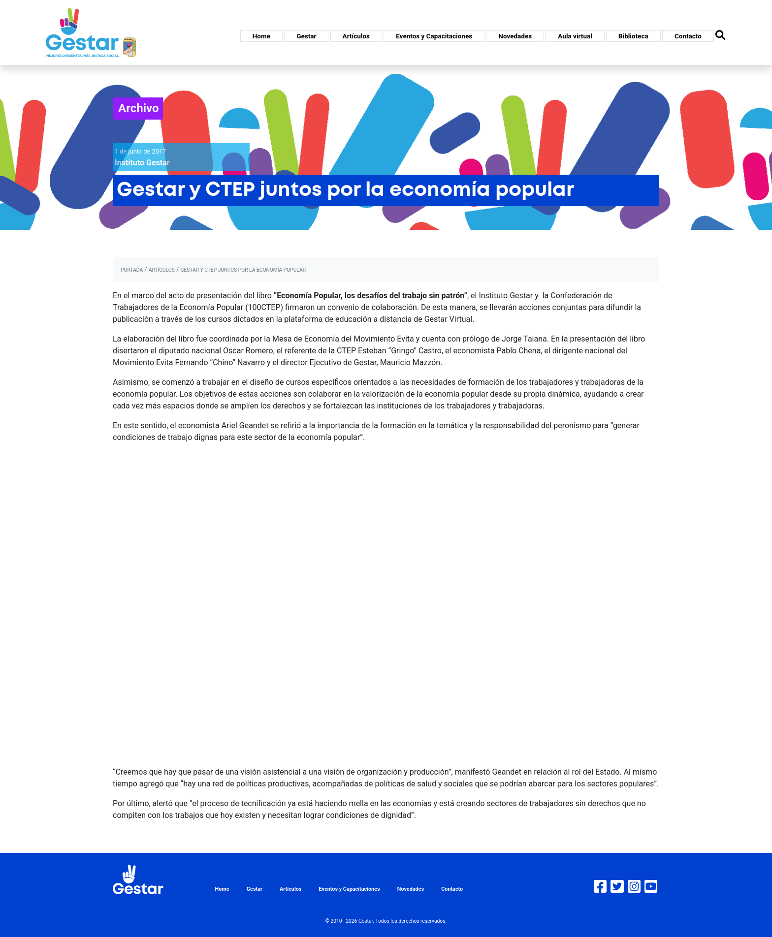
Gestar (306, 36)
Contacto (688, 36)
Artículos (356, 36)
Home (261, 36)
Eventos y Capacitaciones (434, 36)
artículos (162, 270)
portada (132, 270)
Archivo (138, 108)
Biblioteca (633, 36)
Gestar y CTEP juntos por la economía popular (243, 270)
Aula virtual (575, 36)
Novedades (515, 36)
